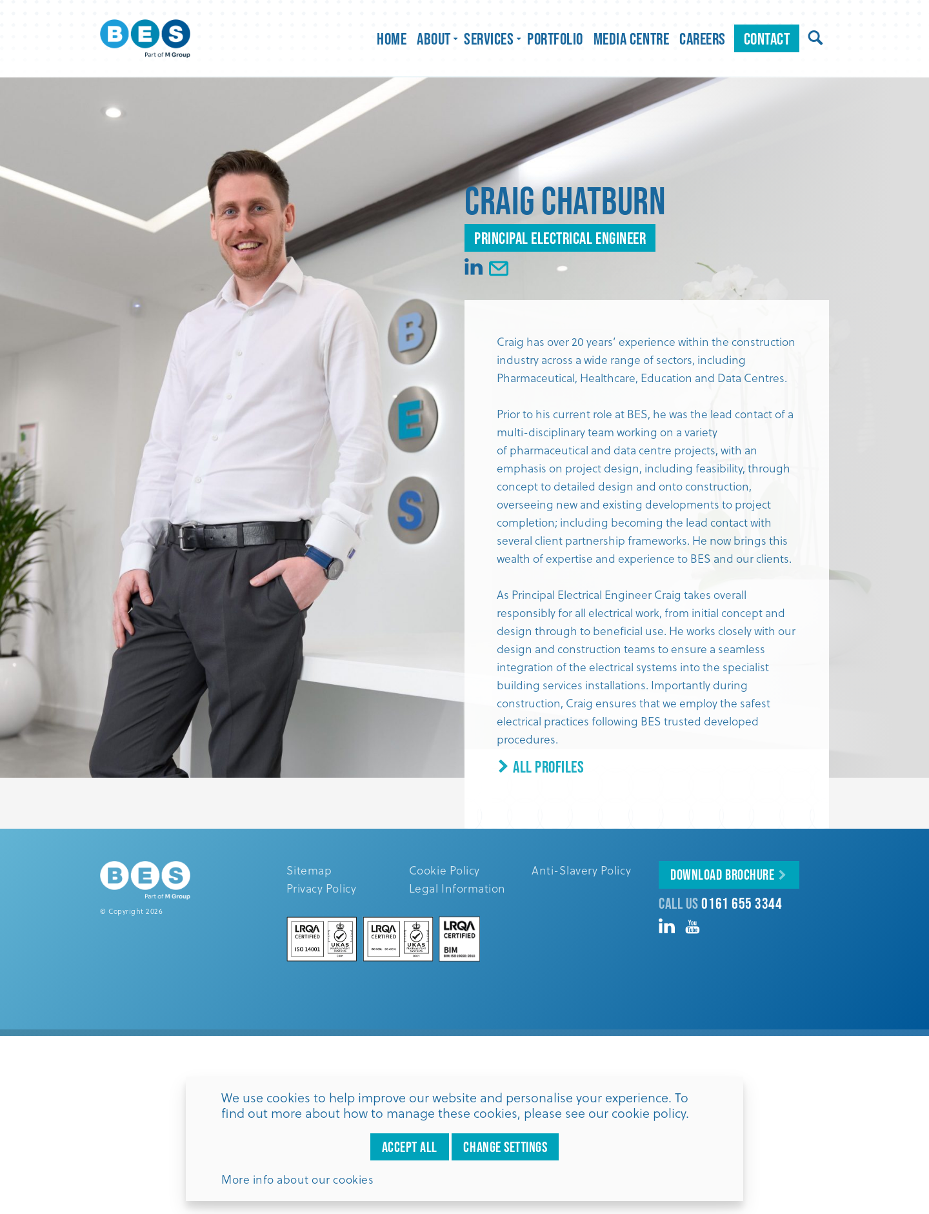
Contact (767, 38)
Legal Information (457, 888)
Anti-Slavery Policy (581, 870)
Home (391, 38)
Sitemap (309, 870)
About (435, 38)
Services (490, 38)
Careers (702, 38)
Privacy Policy (321, 888)
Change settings (505, 1146)
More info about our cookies (297, 1179)
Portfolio (555, 38)
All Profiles (540, 766)
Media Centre (631, 38)
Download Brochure (722, 874)
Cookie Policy (444, 870)
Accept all (409, 1146)
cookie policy (649, 1112)
